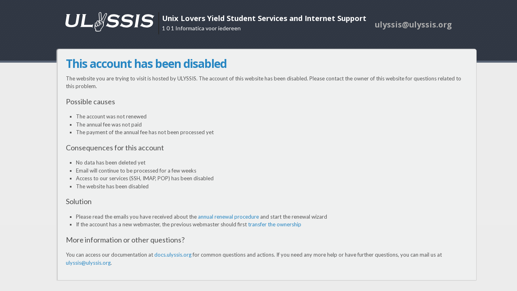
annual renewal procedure (228, 216)
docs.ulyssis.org (172, 254)
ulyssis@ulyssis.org (88, 262)
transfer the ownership (274, 224)
